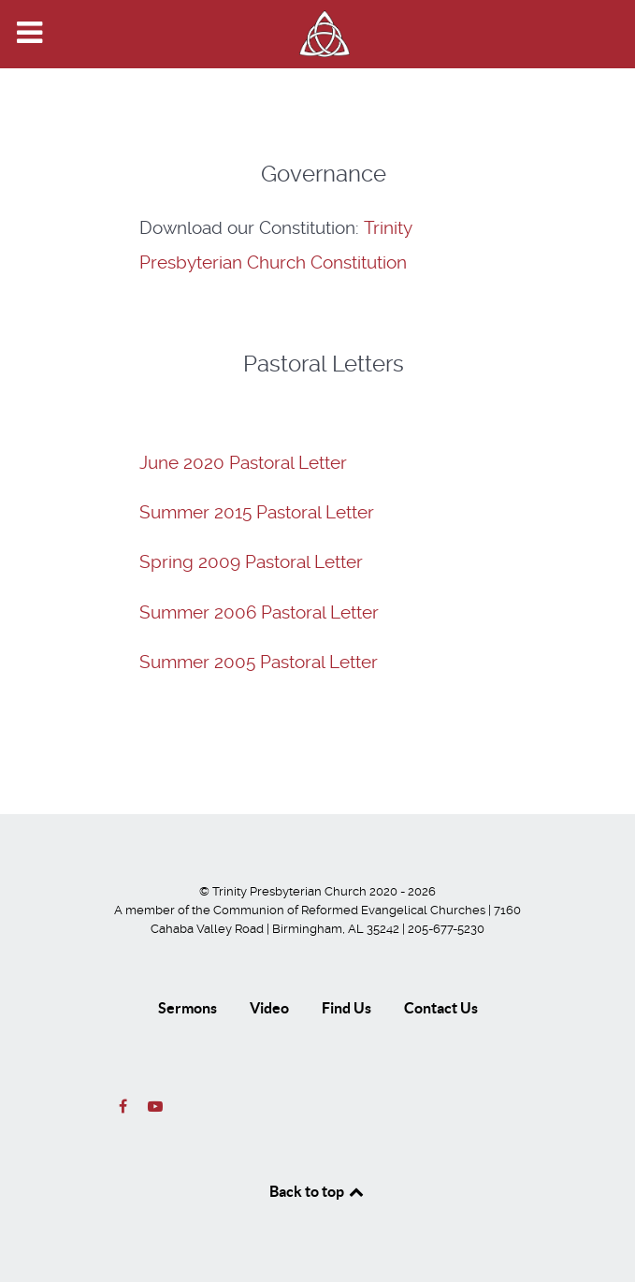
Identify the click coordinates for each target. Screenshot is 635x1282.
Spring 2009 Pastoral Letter (251, 562)
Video (269, 1007)
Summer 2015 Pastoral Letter (256, 513)
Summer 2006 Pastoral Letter (259, 613)
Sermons (187, 1007)
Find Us (346, 1007)
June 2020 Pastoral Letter (243, 463)
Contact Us (441, 1007)
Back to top (318, 1191)
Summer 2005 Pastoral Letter (258, 662)
